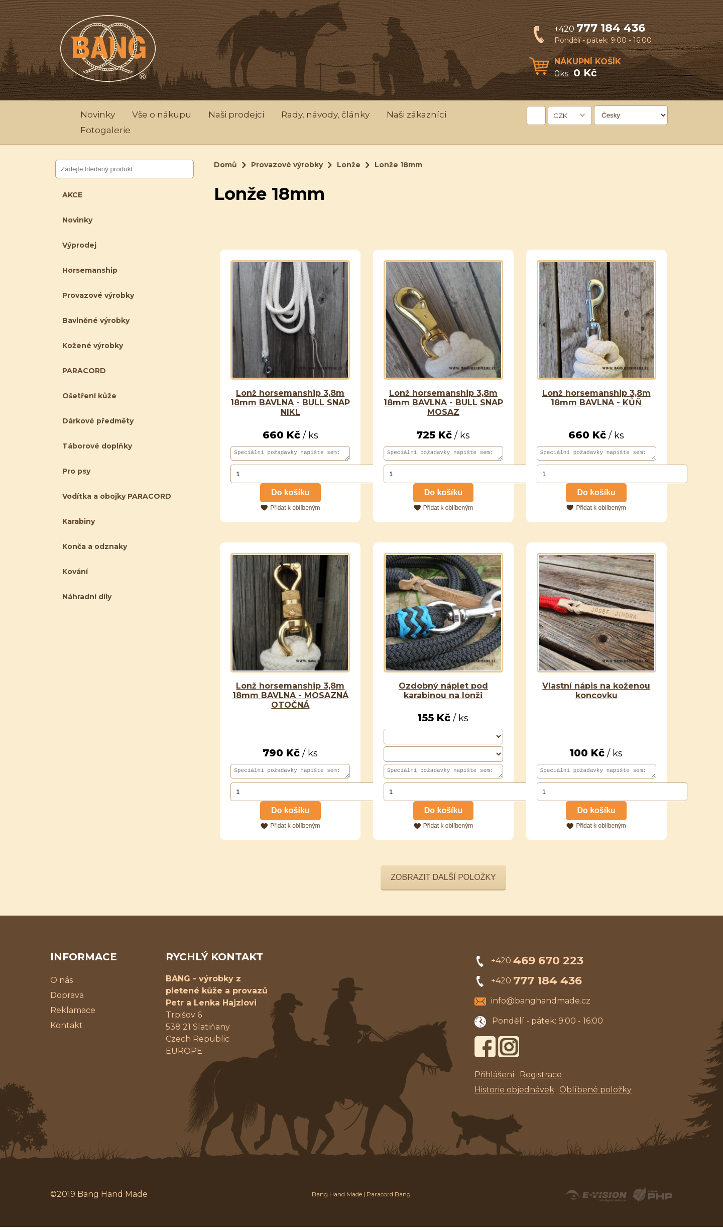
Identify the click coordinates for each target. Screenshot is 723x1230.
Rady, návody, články (325, 114)
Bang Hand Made (337, 1197)
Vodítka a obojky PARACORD (116, 496)
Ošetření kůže (89, 395)
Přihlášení (494, 1077)
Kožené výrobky (92, 345)
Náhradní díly (86, 596)
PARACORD (84, 370)
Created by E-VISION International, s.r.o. (596, 1198)
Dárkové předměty (98, 420)
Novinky (97, 114)
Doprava (67, 998)
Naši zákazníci (416, 114)
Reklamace (72, 1013)
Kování (75, 571)
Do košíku (290, 494)
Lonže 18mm (398, 164)
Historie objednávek (514, 1092)
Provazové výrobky (98, 295)
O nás (61, 983)
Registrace (541, 1077)
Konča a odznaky (94, 546)
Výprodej (79, 245)
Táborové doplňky (97, 446)
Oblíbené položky (595, 1092)
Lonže (348, 164)
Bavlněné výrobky (96, 320)
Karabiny (78, 521)
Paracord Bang (389, 1197)
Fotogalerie (105, 130)
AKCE (72, 194)
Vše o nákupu (161, 114)
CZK (560, 115)
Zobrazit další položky (443, 880)
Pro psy (76, 471)
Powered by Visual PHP (652, 1198)
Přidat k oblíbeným (295, 509)
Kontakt (66, 1028)
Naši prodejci (236, 114)
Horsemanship (89, 270)
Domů (225, 164)
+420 (599, 29)
